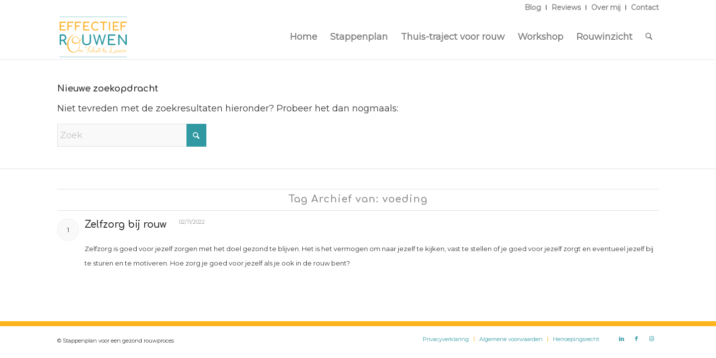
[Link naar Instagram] (651, 338)
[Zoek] (649, 36)
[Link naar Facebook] (636, 338)
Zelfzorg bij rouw (126, 224)
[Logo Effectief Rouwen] (93, 36)
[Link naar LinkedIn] (621, 338)
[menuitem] (533, 7)
